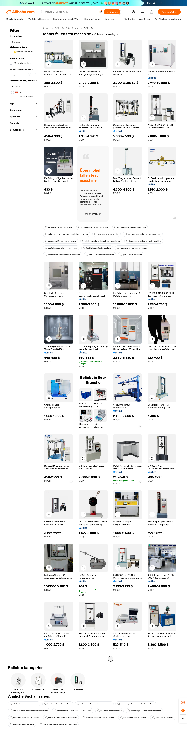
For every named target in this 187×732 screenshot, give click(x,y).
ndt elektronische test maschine (98, 717)
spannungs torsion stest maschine (144, 710)
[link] (183, 702)
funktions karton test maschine (132, 248)
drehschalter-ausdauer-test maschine (58, 724)
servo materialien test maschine (61, 717)
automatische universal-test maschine (72, 710)
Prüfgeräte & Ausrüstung (67, 28)
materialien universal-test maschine (62, 255)
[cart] (143, 12)
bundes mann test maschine (100, 255)
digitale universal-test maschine (130, 227)
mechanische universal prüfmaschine (143, 234)
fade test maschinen (162, 717)
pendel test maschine (131, 255)
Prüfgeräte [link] (89, 28)
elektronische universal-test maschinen (101, 241)
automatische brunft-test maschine (94, 704)
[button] (101, 12)
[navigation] (23, 344)
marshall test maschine (22, 724)
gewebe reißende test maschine (60, 241)
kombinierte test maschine (57, 704)
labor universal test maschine (24, 717)
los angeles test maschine (133, 717)
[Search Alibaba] (70, 12)
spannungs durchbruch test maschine (135, 704)
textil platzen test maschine (97, 248)
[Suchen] (112, 11)
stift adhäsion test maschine (24, 704)
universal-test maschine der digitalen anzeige (66, 234)
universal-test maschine (109, 710)
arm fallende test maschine (58, 227)
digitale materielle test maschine (61, 248)
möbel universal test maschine (93, 227)
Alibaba (46, 28)
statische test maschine (106, 234)
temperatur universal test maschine (143, 241)
